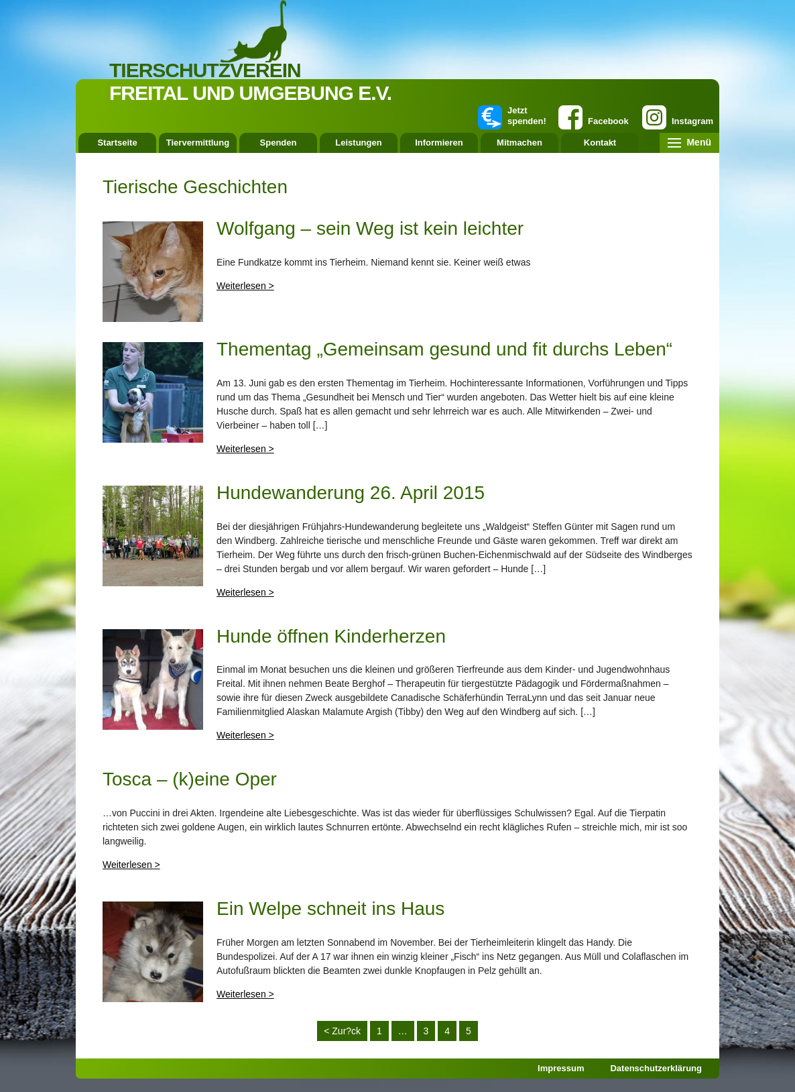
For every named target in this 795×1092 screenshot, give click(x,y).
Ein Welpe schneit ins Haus (330, 908)
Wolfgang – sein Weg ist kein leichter (370, 228)
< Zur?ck (342, 1031)
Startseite (117, 143)
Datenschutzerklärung (656, 1068)
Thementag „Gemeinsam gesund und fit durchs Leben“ (444, 349)
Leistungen (358, 143)
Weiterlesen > (245, 285)
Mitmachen (519, 143)
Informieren (439, 143)
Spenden (278, 143)
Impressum (561, 1068)
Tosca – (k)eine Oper (190, 779)
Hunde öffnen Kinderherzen (331, 636)
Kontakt (600, 143)
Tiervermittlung (197, 143)
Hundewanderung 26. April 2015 (351, 492)
